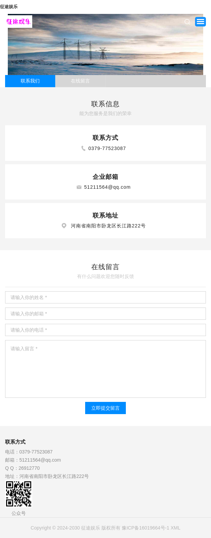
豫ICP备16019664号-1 (145, 528)
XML (175, 528)
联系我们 (30, 81)
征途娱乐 (9, 6)
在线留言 (80, 81)
